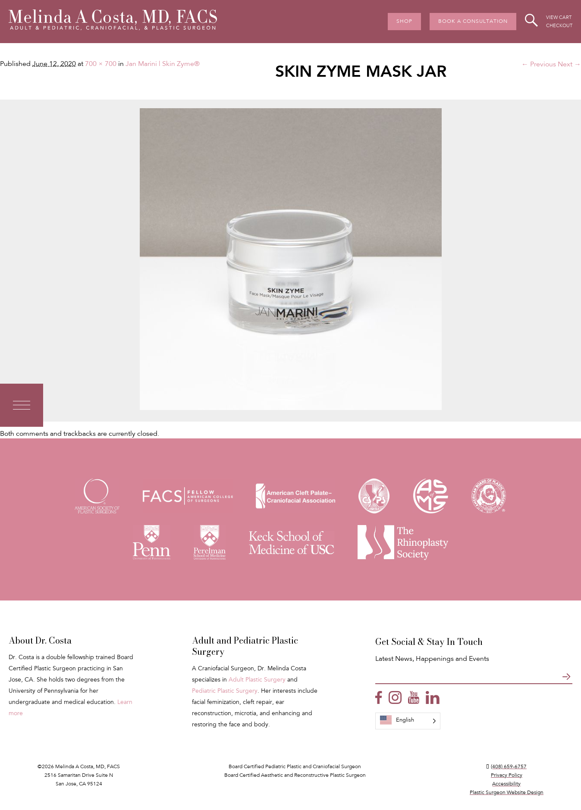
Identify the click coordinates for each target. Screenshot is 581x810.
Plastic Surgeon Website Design (506, 792)
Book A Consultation (473, 21)
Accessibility (506, 784)
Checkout (559, 26)
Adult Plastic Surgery (257, 680)
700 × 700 (100, 64)
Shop (404, 21)
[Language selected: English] (407, 721)
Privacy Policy (506, 775)
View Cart (559, 18)
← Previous (538, 64)
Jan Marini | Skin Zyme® (163, 64)
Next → (569, 64)
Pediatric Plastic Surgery (225, 691)
